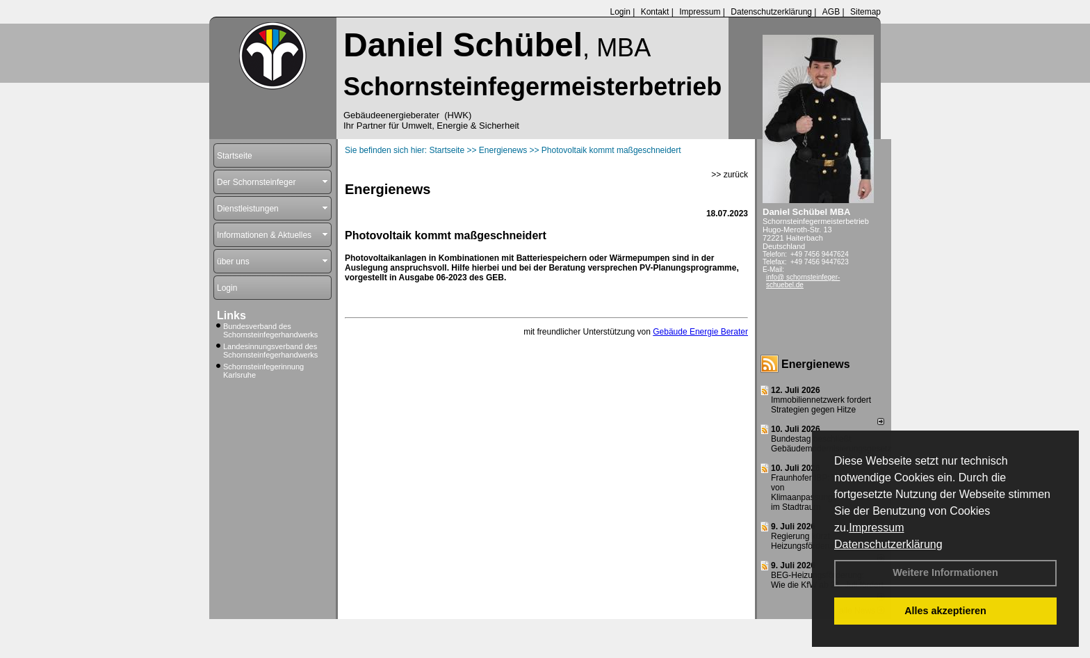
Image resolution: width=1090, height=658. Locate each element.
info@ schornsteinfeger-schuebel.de (803, 281)
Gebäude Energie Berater (700, 332)
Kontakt (655, 12)
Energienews (815, 364)
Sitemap (865, 12)
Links (231, 315)
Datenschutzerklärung (888, 544)
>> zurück (729, 174)
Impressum (876, 527)
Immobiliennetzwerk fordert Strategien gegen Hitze (821, 405)
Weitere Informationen (945, 572)
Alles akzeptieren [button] (945, 610)
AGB (831, 12)
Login (620, 12)
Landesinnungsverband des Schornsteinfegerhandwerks (270, 350)
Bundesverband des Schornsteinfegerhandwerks (270, 330)
